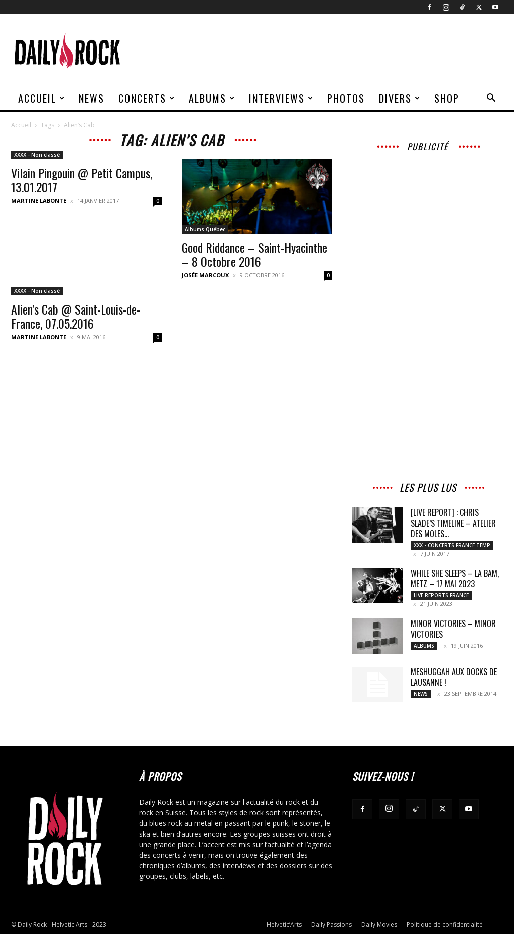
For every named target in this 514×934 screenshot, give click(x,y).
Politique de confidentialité (445, 924)
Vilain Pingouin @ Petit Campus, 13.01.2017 (81, 180)
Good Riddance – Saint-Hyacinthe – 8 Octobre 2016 (254, 254)
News (91, 98)
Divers (400, 98)
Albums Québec (205, 229)
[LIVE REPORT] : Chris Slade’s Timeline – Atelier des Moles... (453, 523)
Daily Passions (331, 924)
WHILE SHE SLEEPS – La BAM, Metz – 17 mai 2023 (455, 578)
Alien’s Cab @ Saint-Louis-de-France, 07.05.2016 (75, 316)
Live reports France (441, 595)
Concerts (146, 98)
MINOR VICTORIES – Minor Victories (453, 628)
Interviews (281, 98)
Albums (212, 98)
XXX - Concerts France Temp (452, 545)
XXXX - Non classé (37, 154)
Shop (446, 98)
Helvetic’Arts (284, 924)
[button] (491, 99)
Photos (346, 98)
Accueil (41, 98)
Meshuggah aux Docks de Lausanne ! (454, 677)
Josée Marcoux (205, 275)
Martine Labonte (38, 200)
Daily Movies (379, 924)
